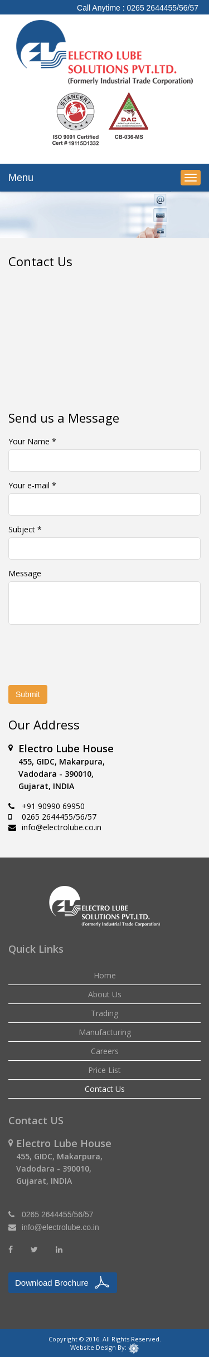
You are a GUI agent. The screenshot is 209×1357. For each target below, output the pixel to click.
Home (105, 975)
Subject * (25, 529)
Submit (28, 694)
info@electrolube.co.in (61, 827)
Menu (20, 177)
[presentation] (101, 655)
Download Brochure (52, 1282)
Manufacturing (105, 1032)
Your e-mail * (32, 485)
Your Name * (32, 441)
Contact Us (105, 1089)
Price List (104, 1070)
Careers (105, 1051)
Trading (104, 1013)
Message (24, 573)
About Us (104, 994)
